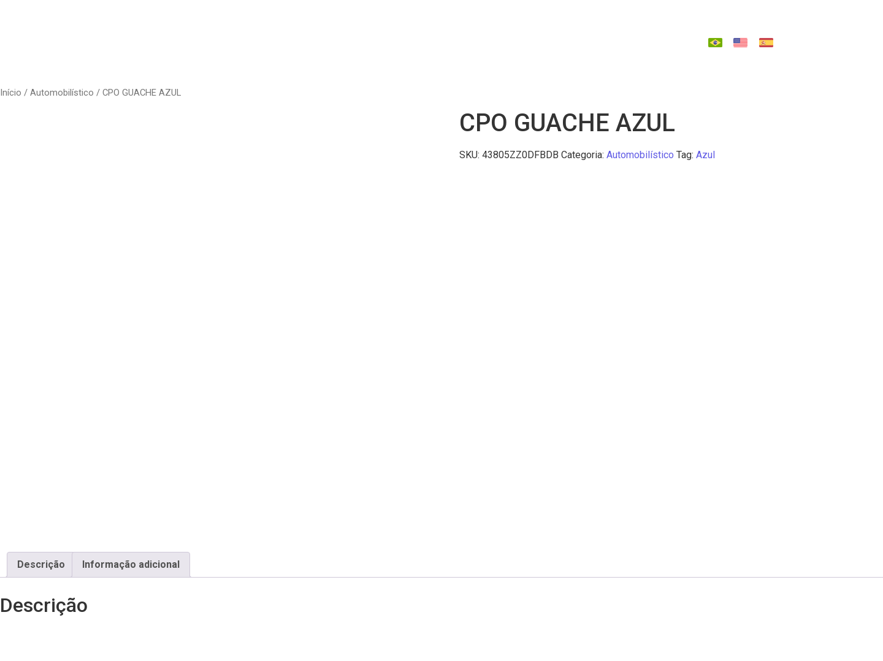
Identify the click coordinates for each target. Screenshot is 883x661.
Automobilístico (62, 92)
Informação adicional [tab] (131, 564)
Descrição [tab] (41, 564)
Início (10, 92)
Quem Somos (271, 31)
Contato (445, 54)
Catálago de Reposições (561, 31)
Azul (705, 155)
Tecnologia (441, 31)
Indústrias (357, 31)
